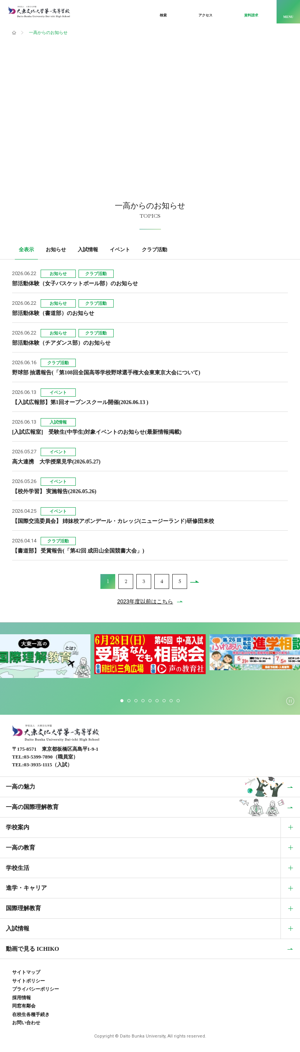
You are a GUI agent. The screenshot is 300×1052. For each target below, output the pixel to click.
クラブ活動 (154, 249)
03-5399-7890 (38, 757)
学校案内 (17, 827)
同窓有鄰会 (24, 1006)
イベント (120, 249)
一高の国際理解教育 (32, 806)
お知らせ (56, 249)
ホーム (14, 33)
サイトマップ (26, 972)
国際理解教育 (23, 908)
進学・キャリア (26, 888)
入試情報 (88, 249)
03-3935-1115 (38, 765)
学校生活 (17, 868)
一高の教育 (20, 847)
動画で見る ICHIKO (32, 949)
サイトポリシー (28, 981)
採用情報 (21, 997)
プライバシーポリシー (35, 989)
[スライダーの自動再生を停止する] (290, 701)
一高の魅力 (20, 786)
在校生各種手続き (31, 1014)
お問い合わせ (26, 1022)
